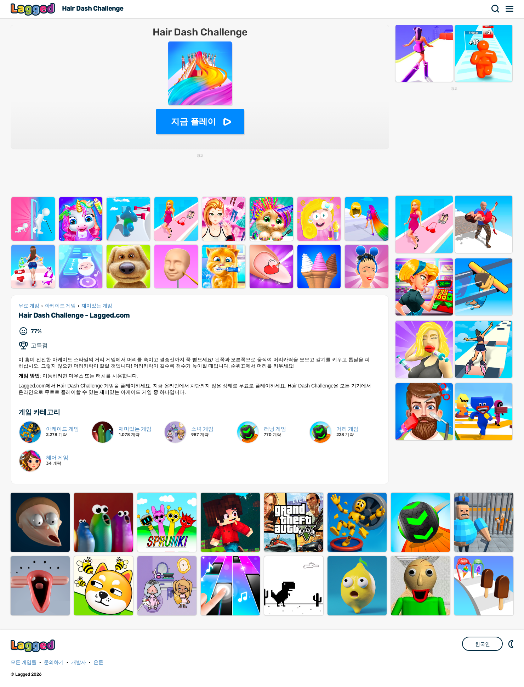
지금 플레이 (193, 121)
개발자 (78, 662)
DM (512, 644)
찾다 (496, 9)
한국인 (482, 644)
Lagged (34, 9)
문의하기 (54, 662)
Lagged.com (34, 646)
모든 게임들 (23, 662)
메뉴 (510, 9)
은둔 (98, 662)
